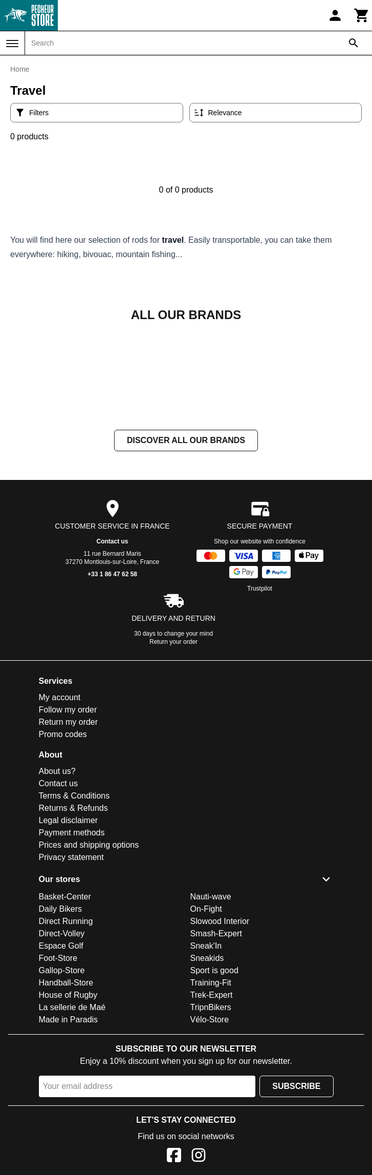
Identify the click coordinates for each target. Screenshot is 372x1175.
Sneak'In (206, 1048)
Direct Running (66, 1023)
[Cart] (362, 15)
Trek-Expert (211, 1097)
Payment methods (72, 935)
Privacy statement (71, 959)
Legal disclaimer (68, 922)
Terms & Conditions (74, 898)
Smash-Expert (216, 1036)
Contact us (112, 643)
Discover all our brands (186, 542)
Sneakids (207, 1060)
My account (60, 799)
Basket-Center (65, 999)
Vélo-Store (209, 1122)
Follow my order (68, 812)
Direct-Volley (62, 1036)
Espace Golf (61, 1048)
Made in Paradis (68, 1122)
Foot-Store (58, 1060)
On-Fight (206, 1011)
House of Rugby (68, 1097)
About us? (57, 873)
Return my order (68, 824)
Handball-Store (66, 1085)
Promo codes (63, 836)
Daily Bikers (60, 1011)
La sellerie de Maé (72, 1109)
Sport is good (214, 1072)
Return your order (173, 744)
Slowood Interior (220, 1023)
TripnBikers (210, 1109)
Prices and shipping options (89, 947)
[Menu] (12, 43)
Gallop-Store (62, 1072)
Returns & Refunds (73, 910)
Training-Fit (210, 1085)
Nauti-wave (210, 999)
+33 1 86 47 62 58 (112, 676)
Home (19, 69)
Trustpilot (259, 691)
